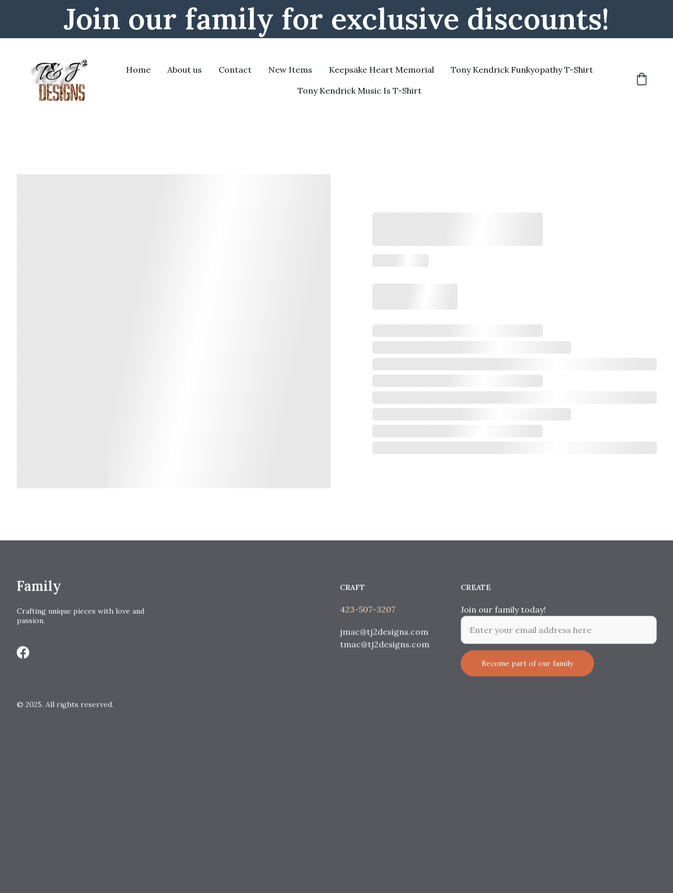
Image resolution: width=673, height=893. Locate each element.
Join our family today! (503, 615)
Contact (235, 69)
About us (184, 69)
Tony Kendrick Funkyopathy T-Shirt (522, 69)
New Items (290, 69)
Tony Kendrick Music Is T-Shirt (359, 90)
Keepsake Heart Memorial (381, 69)
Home (138, 69)
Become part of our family (527, 669)
